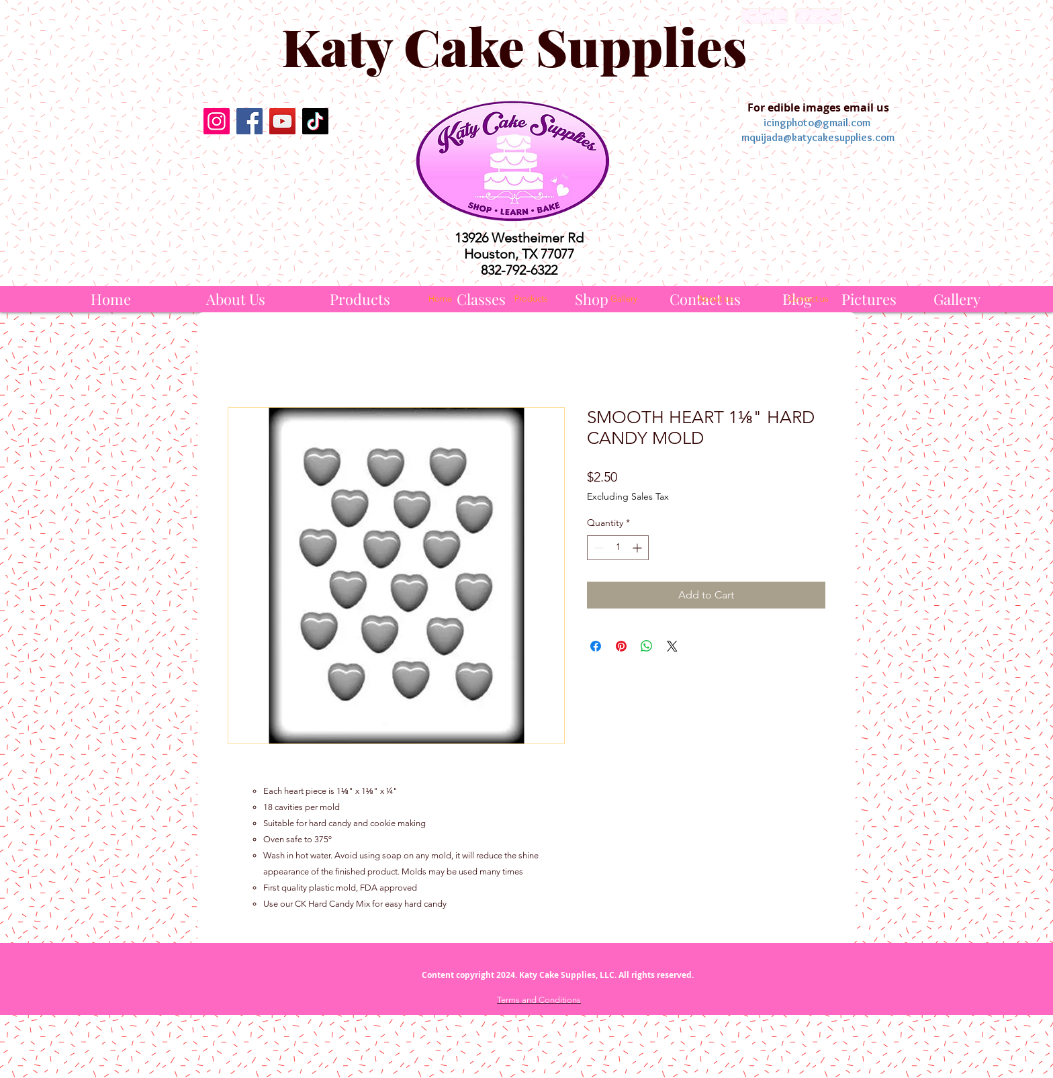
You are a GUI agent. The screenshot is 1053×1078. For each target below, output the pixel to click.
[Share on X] (672, 646)
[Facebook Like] (265, 166)
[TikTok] (315, 121)
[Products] (360, 299)
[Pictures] (869, 299)
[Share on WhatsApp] (647, 646)
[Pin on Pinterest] (621, 646)
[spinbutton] (618, 547)
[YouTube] (282, 121)
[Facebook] (249, 121)
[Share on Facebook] (596, 646)
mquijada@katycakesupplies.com (818, 137)
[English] (764, 16)
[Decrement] (597, 547)
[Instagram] (216, 121)
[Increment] (638, 547)
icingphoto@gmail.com (817, 122)
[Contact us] (808, 298)
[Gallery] (957, 299)
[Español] (818, 16)
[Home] (110, 299)
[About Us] (235, 299)
